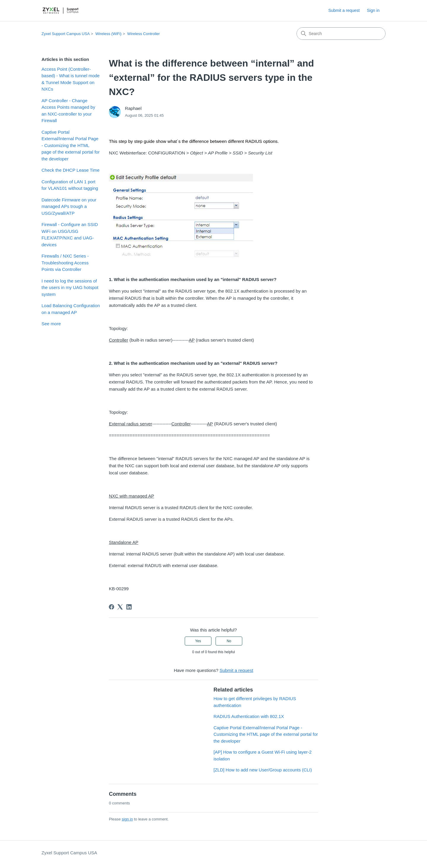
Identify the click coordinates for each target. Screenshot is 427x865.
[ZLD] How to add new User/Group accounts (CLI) (263, 769)
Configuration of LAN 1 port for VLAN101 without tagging (70, 185)
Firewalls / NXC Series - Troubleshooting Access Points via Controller (65, 262)
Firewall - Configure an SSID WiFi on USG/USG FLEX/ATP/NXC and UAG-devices (70, 234)
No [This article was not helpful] (229, 641)
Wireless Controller (143, 33)
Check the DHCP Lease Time (71, 170)
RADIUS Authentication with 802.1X (249, 716)
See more (51, 323)
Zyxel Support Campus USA (66, 33)
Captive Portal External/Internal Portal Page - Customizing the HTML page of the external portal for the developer (71, 145)
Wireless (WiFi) (108, 33)
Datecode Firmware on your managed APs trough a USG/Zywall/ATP (69, 206)
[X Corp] (120, 607)
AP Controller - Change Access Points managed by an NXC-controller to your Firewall (68, 110)
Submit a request (344, 10)
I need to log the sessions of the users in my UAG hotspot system (70, 287)
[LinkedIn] (129, 607)
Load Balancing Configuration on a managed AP (71, 309)
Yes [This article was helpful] (198, 641)
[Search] (341, 34)
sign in (127, 819)
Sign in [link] (373, 10)
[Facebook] (111, 607)
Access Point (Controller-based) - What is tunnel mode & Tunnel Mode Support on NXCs (71, 79)
